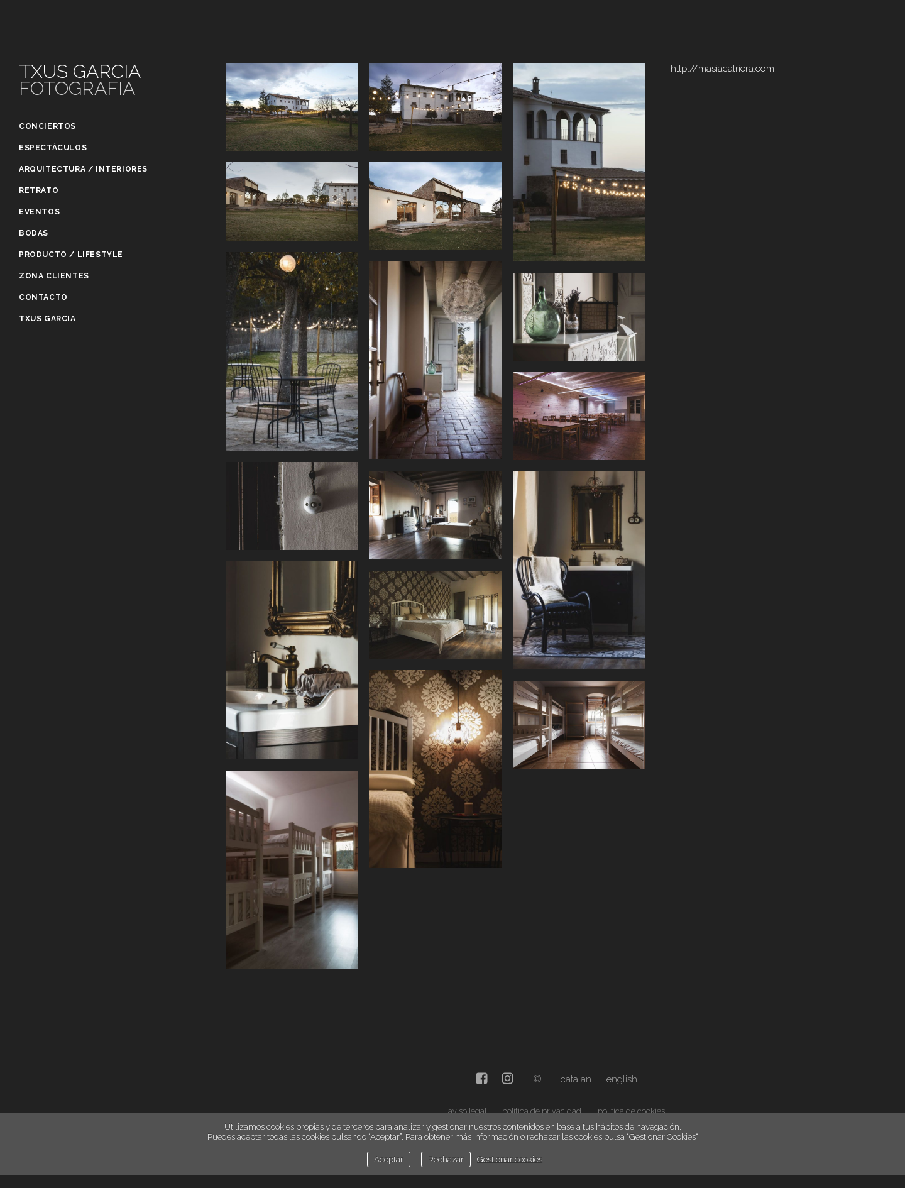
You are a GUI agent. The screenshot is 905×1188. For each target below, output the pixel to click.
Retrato (38, 190)
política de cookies (631, 1111)
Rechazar (446, 1159)
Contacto (43, 297)
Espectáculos (53, 147)
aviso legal (467, 1111)
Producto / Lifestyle (71, 254)
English (621, 1079)
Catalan (576, 1079)
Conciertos (47, 126)
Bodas (33, 233)
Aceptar (388, 1159)
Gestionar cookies (509, 1159)
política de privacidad (541, 1111)
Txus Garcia (47, 318)
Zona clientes (54, 276)
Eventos (39, 211)
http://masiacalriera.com (722, 68)
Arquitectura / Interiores (83, 169)
